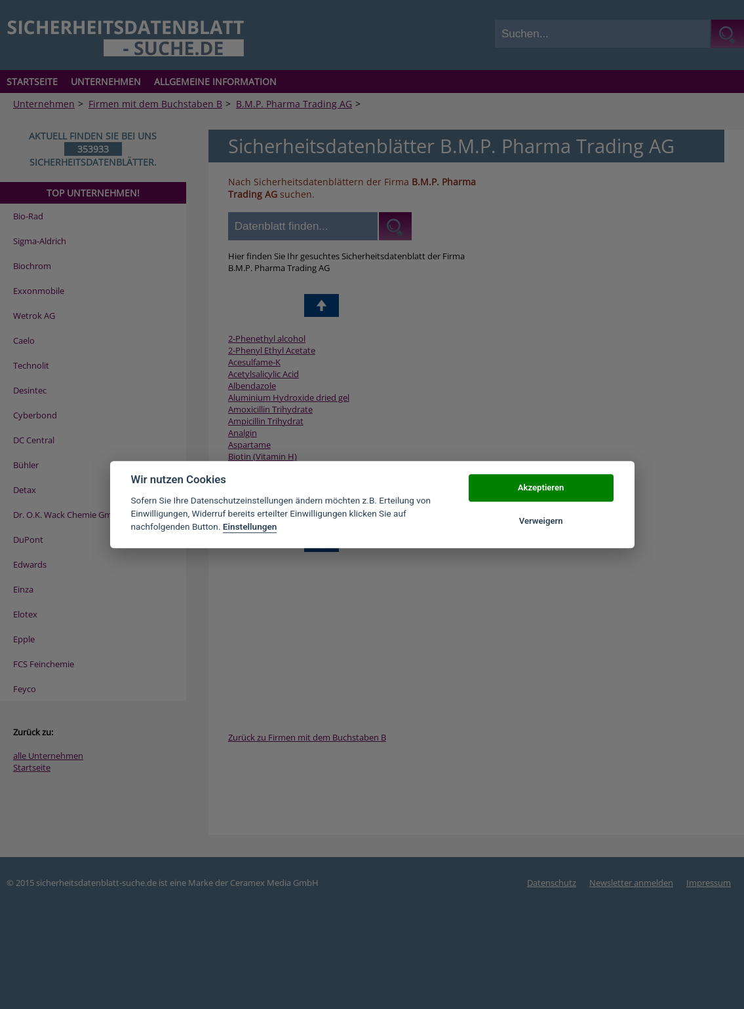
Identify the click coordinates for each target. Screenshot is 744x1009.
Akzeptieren (541, 488)
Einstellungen (250, 527)
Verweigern (541, 521)
